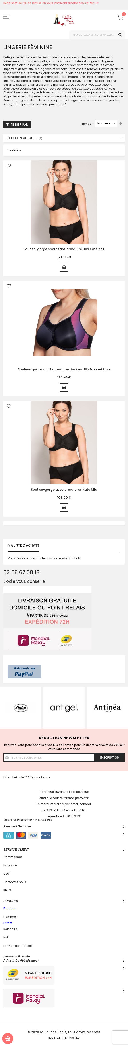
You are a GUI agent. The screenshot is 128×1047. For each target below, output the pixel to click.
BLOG (7, 890)
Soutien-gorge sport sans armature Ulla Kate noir (64, 249)
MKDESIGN (72, 1038)
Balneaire (10, 929)
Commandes (13, 857)
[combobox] (97, 34)
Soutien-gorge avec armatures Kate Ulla (64, 489)
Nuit (6, 937)
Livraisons (10, 865)
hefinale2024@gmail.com (31, 777)
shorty (47, 100)
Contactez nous (14, 882)
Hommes (10, 917)
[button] (9, 166)
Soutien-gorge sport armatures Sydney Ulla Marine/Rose (64, 369)
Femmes (9, 908)
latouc (7, 777)
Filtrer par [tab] (19, 124)
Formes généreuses (18, 946)
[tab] (64, 138)
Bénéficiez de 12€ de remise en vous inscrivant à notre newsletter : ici (51, 3)
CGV (6, 873)
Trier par (87, 123)
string (7, 104)
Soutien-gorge (14, 100)
